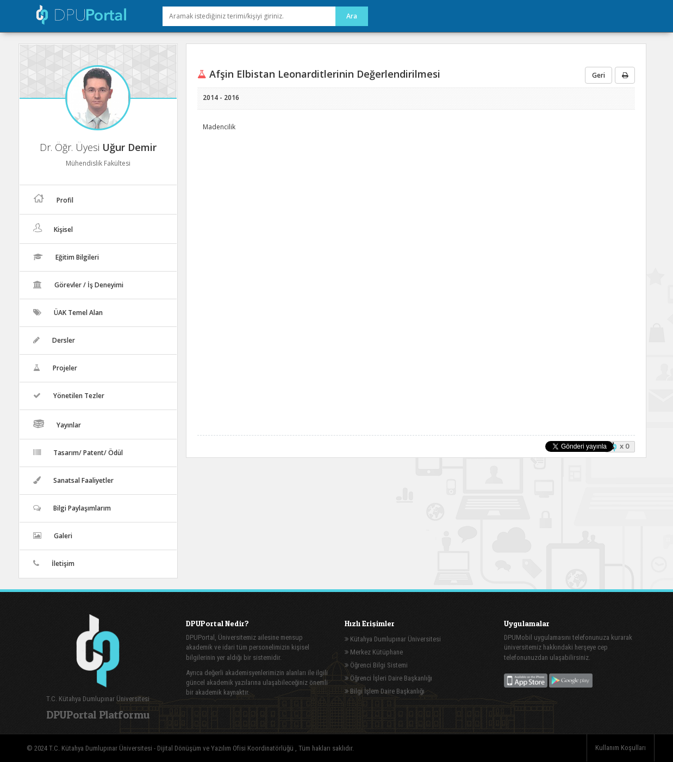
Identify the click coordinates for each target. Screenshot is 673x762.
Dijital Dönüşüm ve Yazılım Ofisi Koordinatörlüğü (226, 748)
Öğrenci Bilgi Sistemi (376, 665)
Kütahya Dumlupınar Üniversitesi (393, 639)
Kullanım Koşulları (620, 748)
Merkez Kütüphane (374, 652)
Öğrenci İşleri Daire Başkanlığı (388, 678)
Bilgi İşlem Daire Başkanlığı (385, 691)
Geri (598, 75)
